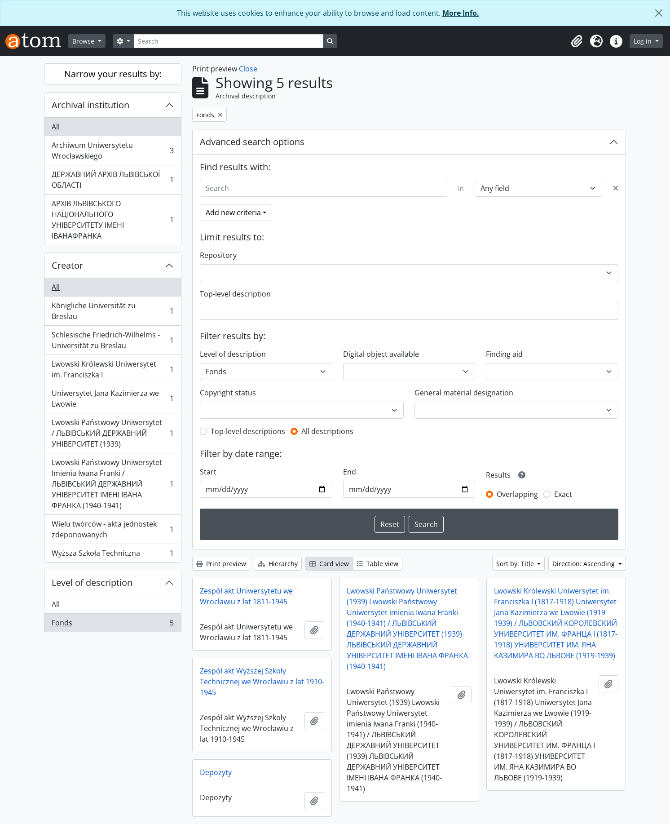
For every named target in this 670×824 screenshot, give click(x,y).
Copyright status (228, 393)
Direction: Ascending (584, 563)
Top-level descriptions (248, 431)
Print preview (221, 563)
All (56, 127)
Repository (218, 255)
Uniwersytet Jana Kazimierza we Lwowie (112, 398)
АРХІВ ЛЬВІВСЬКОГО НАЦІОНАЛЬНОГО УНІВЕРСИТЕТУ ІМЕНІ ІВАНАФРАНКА (112, 220)
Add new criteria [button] (233, 212)
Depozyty (216, 772)
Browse (84, 41)
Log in (643, 41)
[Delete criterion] (615, 188)
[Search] (228, 41)
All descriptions (327, 431)
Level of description (92, 582)
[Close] (659, 13)
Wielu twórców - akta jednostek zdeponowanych (112, 529)
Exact (563, 494)
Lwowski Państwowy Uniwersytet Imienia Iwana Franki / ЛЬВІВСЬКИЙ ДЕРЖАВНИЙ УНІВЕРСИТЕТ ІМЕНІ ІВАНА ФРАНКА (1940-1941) (112, 483)
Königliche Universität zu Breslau (112, 311)
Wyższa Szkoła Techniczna (112, 555)
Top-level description (235, 294)
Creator (67, 265)
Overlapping (517, 494)
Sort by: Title (516, 563)
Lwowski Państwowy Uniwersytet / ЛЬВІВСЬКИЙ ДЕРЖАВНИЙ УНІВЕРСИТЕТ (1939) (112, 433)
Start (208, 472)
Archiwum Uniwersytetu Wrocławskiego (112, 150)
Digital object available (381, 354)
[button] (576, 41)
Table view (377, 563)
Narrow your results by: (113, 74)
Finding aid (504, 354)
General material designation (463, 393)
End (349, 472)
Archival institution (90, 105)
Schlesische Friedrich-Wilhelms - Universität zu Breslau (112, 340)
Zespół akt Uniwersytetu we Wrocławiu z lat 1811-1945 (246, 596)
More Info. (460, 13)
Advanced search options (252, 142)
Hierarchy (278, 563)
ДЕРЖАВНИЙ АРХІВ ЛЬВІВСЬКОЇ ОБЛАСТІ (112, 179)
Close (248, 69)
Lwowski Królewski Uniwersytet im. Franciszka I (112, 369)
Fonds (112, 624)
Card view (329, 563)
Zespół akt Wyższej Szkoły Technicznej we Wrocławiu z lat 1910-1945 (262, 681)
